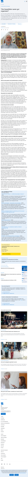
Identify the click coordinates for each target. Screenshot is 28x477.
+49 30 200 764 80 (6, 303)
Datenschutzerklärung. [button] (23, 472)
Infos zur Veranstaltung (6, 253)
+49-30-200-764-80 (5, 411)
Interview (2, 27)
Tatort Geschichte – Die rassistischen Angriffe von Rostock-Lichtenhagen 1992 (12, 227)
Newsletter (3, 413)
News (3, 4)
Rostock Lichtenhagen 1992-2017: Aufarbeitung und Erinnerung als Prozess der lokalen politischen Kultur (13, 212)
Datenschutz (2, 468)
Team (21, 299)
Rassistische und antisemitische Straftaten (10, 259)
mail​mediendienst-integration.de (8, 293)
